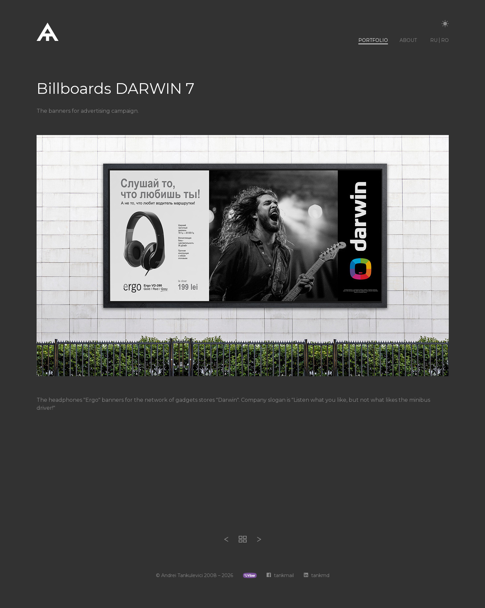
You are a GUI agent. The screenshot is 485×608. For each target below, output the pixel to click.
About (408, 40)
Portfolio (373, 40)
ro (445, 40)
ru (433, 40)
